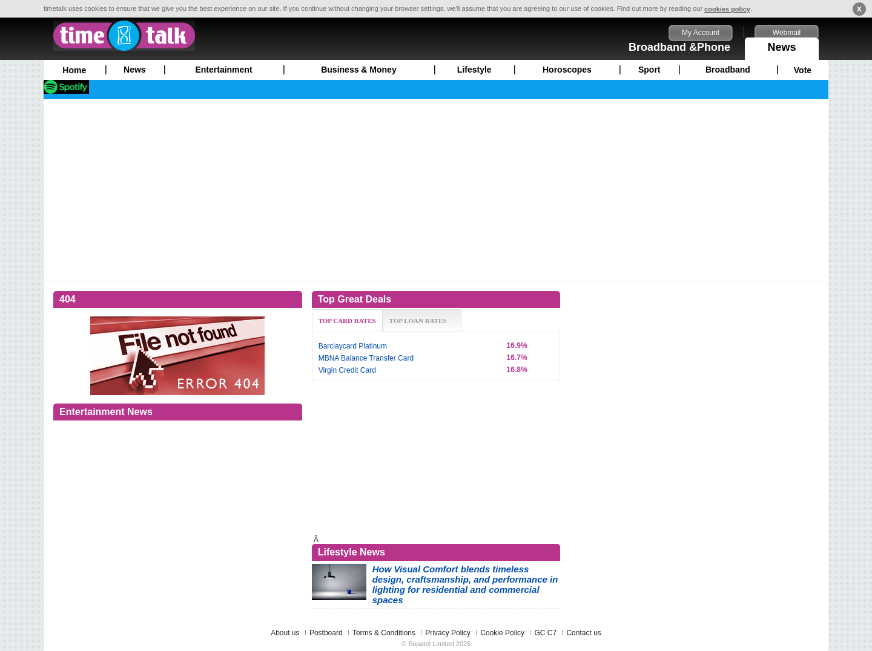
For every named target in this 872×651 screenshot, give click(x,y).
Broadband (727, 69)
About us (285, 633)
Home (74, 70)
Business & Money (358, 69)
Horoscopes (567, 69)
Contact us (583, 633)
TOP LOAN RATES (418, 320)
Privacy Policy (448, 633)
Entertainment (223, 69)
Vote (802, 70)
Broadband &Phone (679, 47)
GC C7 (545, 633)
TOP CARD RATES (347, 320)
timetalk (124, 36)
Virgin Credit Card (347, 370)
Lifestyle (474, 69)
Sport (649, 69)
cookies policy (727, 9)
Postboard (326, 633)
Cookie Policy (502, 633)
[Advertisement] (436, 190)
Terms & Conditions (383, 633)
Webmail (787, 32)
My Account (700, 32)
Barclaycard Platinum (353, 346)
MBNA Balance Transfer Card (366, 358)
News (782, 45)
